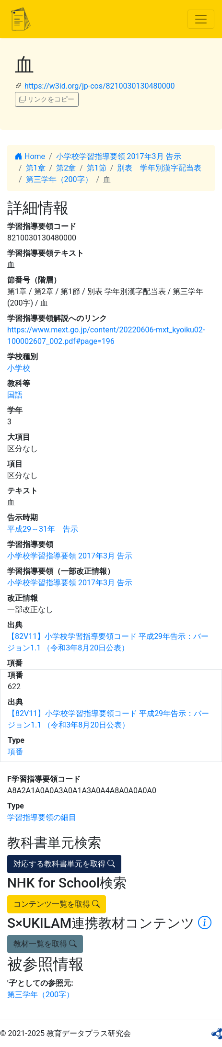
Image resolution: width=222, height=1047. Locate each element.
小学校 (18, 368)
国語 (15, 394)
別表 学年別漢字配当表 (159, 167)
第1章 (36, 167)
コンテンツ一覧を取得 (56, 904)
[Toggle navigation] (200, 19)
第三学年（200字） (59, 179)
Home (30, 156)
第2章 (66, 167)
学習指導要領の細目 (41, 817)
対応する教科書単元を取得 (64, 863)
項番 (15, 751)
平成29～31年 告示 (42, 529)
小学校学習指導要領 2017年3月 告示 (118, 156)
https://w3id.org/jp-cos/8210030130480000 (99, 86)
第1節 (96, 167)
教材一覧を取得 (45, 943)
